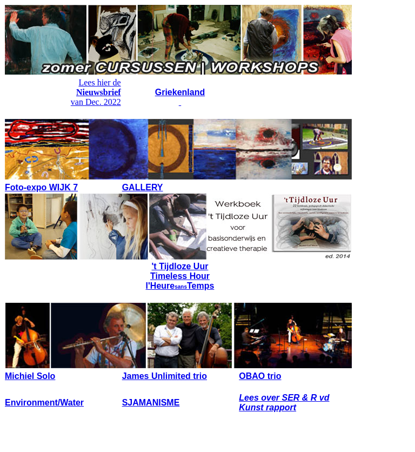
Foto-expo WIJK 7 (41, 187)
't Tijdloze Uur (180, 266)
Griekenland (180, 92)
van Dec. (87, 102)
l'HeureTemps (180, 285)
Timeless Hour (180, 276)
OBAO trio (260, 376)
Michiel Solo (30, 376)
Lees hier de (99, 82)
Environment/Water (44, 402)
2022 (112, 102)
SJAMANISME (151, 402)
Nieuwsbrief (98, 92)
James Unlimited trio (164, 376)
